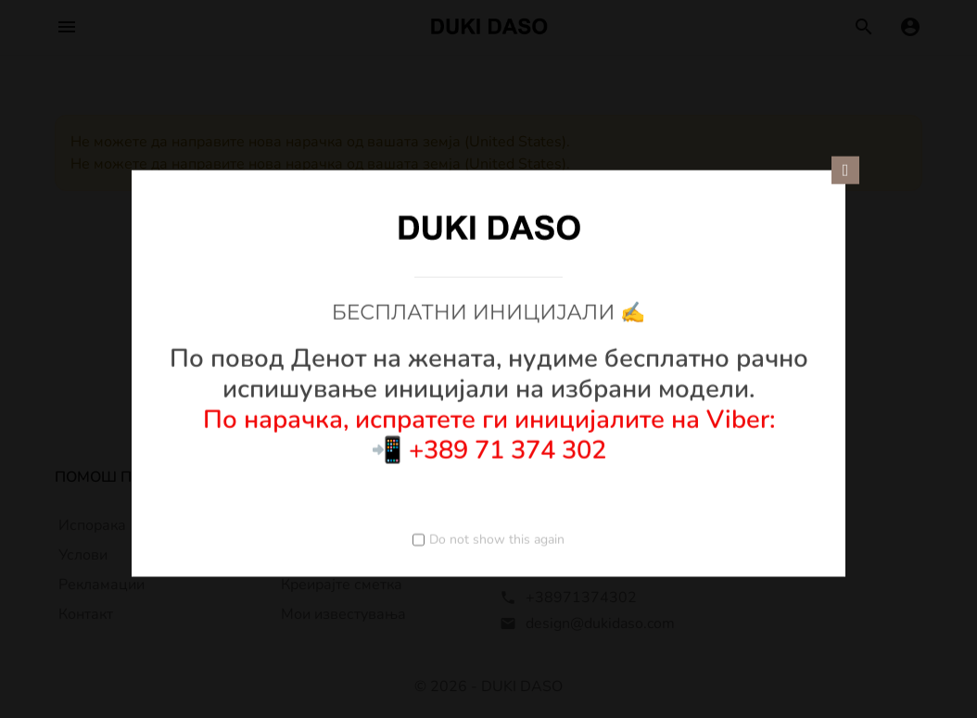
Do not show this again (497, 539)
